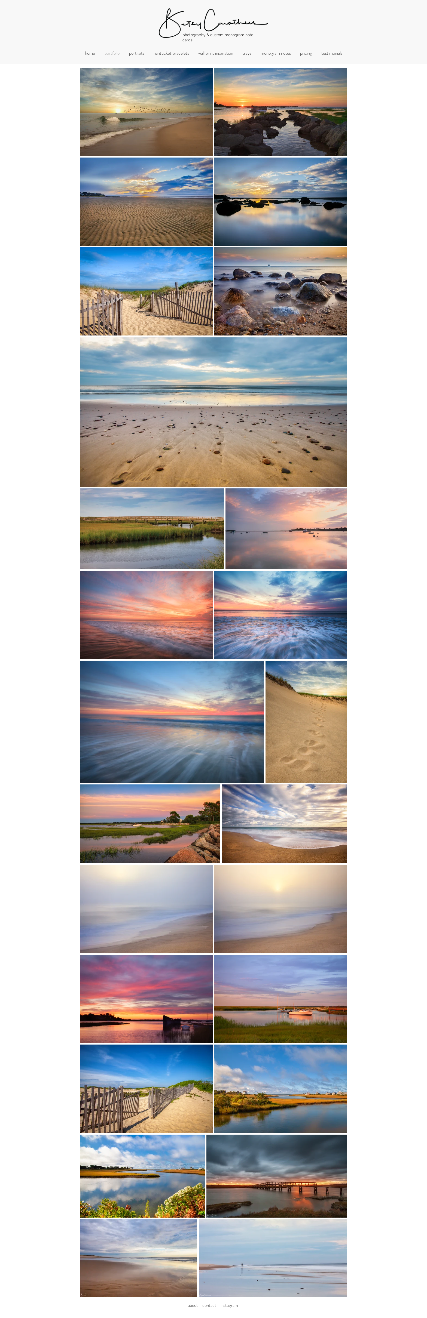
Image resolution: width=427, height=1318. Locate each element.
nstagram (229, 1305)
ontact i (213, 1305)
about (194, 1305)
